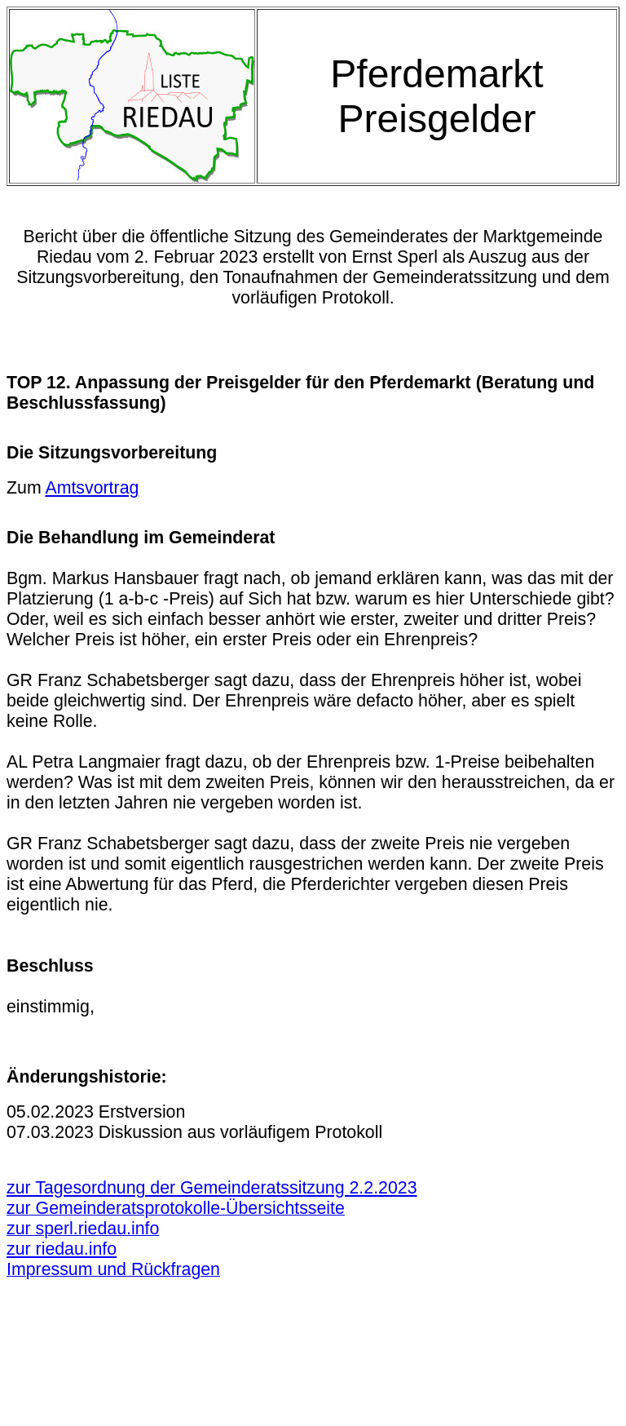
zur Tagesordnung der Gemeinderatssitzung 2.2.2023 (212, 1188)
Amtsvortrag (92, 488)
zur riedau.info (62, 1249)
